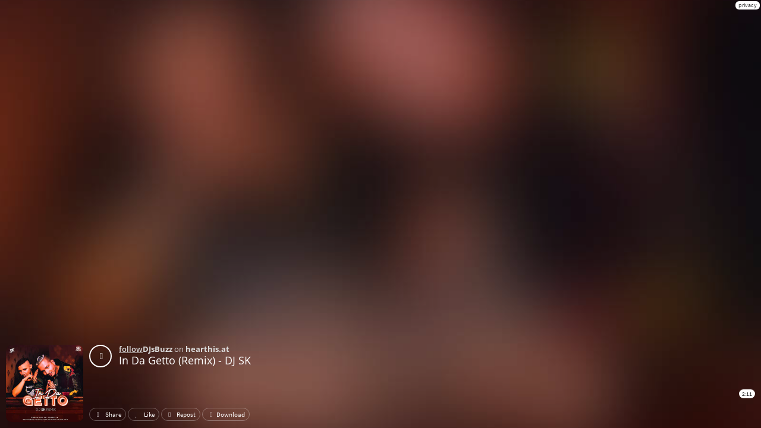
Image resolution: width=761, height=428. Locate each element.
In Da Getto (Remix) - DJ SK (185, 360)
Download (226, 414)
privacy (747, 5)
